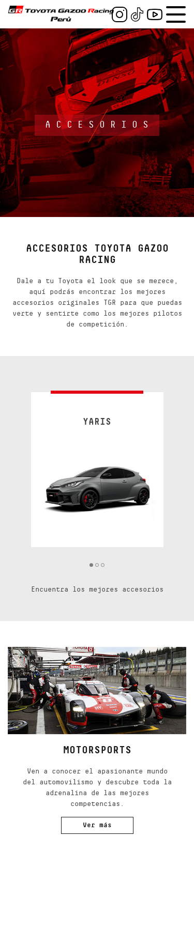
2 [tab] (97, 565)
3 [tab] (103, 565)
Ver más (97, 825)
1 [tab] (91, 565)
